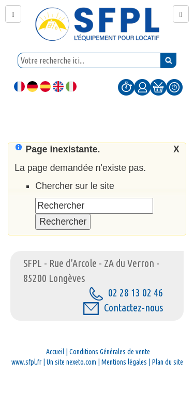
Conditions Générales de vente (109, 352)
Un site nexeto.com (71, 362)
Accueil (55, 352)
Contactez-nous (123, 307)
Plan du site (167, 362)
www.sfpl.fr (26, 362)
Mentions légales (124, 362)
